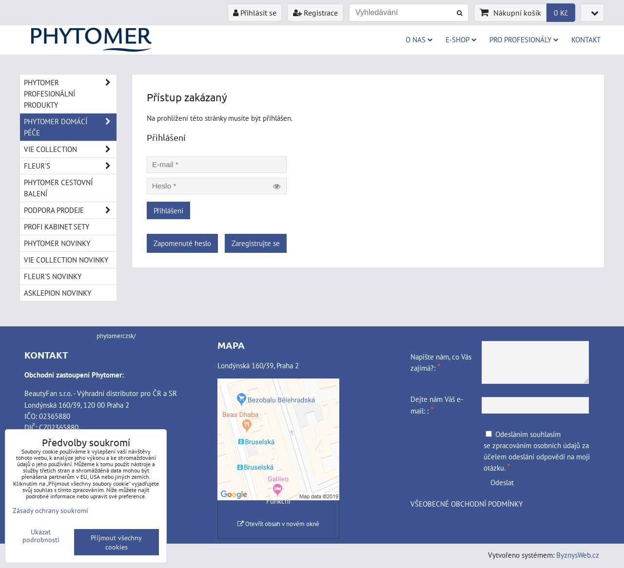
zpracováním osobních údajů (536, 445)
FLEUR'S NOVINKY (52, 276)
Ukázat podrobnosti (40, 536)
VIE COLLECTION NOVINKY (66, 260)
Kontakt (586, 39)
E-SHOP (461, 39)
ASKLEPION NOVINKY (57, 293)
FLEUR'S (70, 166)
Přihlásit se (254, 13)
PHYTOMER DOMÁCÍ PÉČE (70, 127)
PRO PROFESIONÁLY (524, 39)
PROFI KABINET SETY (56, 226)
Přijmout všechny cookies (116, 542)
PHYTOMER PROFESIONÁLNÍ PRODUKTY (70, 94)
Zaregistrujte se (256, 243)
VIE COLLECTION (70, 149)
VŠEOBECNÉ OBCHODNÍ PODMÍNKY (466, 504)
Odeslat (502, 482)
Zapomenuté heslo (182, 243)
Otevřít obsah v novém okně (278, 524)
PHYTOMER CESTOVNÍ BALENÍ (58, 187)
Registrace (315, 13)
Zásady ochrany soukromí (50, 510)
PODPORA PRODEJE (70, 210)
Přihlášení (168, 210)
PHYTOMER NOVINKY (57, 243)
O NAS (419, 39)
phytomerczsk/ (116, 336)
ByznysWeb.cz (577, 555)
